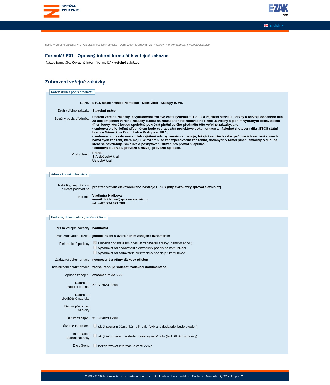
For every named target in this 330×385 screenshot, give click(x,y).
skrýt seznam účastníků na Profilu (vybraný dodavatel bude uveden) (145, 326)
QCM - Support (230, 376)
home (48, 44)
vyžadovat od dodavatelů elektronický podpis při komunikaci (139, 248)
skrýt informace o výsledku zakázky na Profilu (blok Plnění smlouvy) (145, 336)
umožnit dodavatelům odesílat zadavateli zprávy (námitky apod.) (142, 243)
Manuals (211, 376)
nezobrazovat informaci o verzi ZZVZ (122, 346)
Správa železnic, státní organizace (70, 11)
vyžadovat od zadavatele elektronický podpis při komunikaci (139, 253)
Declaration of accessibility (171, 376)
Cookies (197, 376)
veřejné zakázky (66, 44)
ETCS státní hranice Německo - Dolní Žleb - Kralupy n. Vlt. (116, 44)
